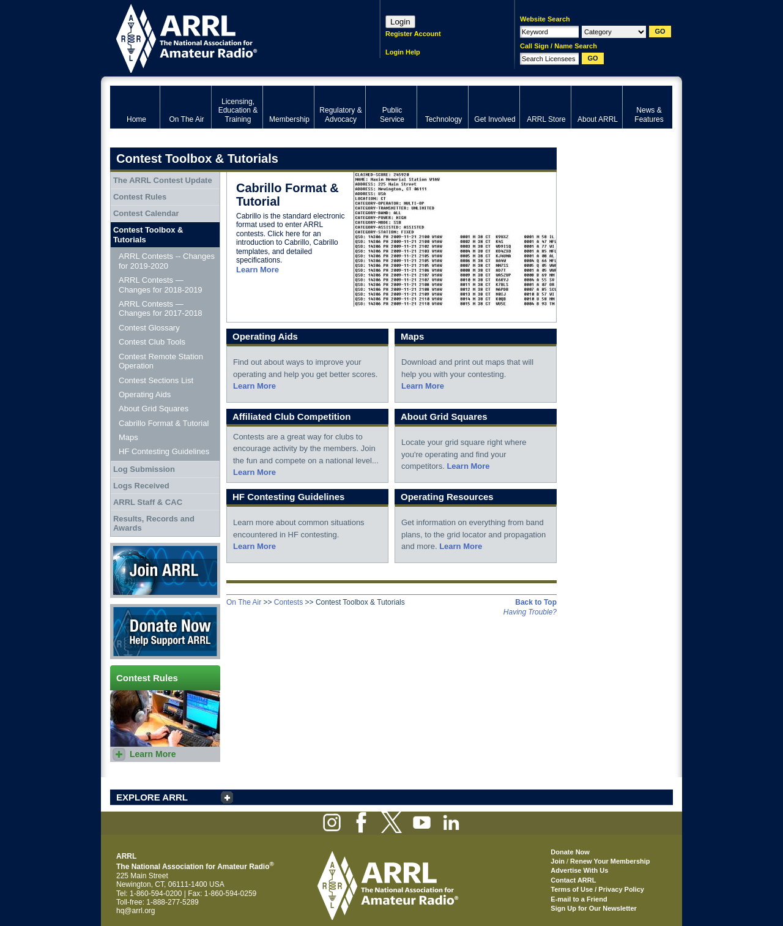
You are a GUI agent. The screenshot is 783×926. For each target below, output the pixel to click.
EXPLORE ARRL (152, 797)
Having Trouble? (530, 612)
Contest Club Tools (152, 341)
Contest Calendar (146, 213)
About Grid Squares (153, 408)
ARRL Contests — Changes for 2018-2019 (160, 284)
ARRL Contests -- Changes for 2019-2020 (167, 261)
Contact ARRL (573, 880)
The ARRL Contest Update (162, 180)
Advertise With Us (579, 870)
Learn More (257, 269)
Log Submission (144, 469)
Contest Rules (139, 196)
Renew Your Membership (610, 861)
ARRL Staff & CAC (147, 502)
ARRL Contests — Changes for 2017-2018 (160, 308)
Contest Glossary (149, 327)
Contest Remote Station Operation (161, 361)
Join (558, 861)
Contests (288, 602)
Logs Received (141, 485)
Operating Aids (145, 394)
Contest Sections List (156, 380)
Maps (128, 437)
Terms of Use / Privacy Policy (597, 889)
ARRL (229, 37)
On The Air (243, 602)
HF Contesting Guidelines (164, 451)
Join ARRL (165, 570)
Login (400, 21)
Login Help (402, 52)
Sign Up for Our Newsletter (594, 908)
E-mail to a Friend (579, 899)
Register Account (413, 33)
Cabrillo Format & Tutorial (164, 423)
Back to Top (536, 602)
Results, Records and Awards (154, 523)
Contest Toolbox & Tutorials (148, 234)
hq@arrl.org (135, 910)
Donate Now (165, 631)
